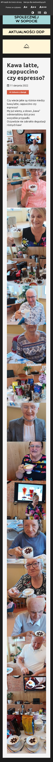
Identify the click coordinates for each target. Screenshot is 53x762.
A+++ (43, 7)
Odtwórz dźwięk (17, 92)
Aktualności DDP (26, 32)
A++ (33, 7)
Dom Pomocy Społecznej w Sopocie (26, 17)
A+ (25, 7)
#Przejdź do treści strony (11, 2)
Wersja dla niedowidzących (34, 2)
